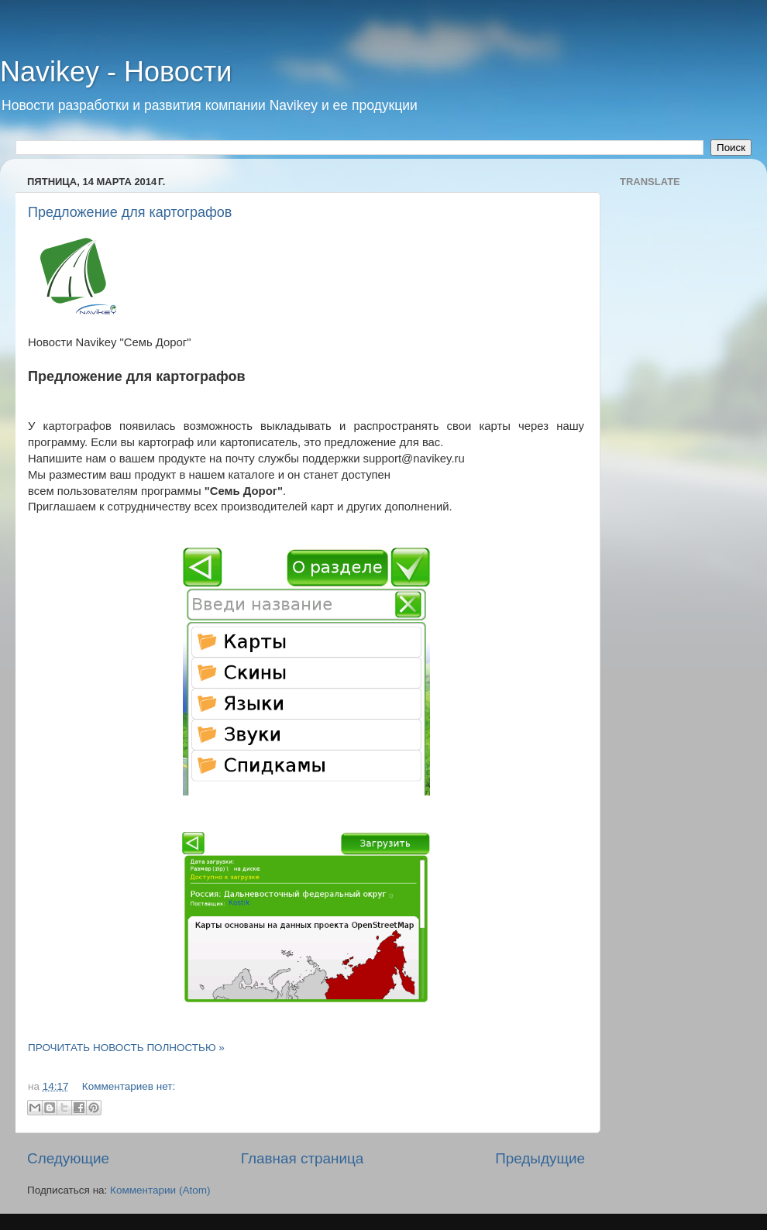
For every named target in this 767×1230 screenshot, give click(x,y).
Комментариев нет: (128, 1086)
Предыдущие (540, 1158)
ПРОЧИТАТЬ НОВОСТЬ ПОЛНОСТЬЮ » (126, 1047)
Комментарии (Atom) (160, 1190)
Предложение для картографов (130, 212)
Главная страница (302, 1158)
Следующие (68, 1158)
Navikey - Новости (116, 72)
